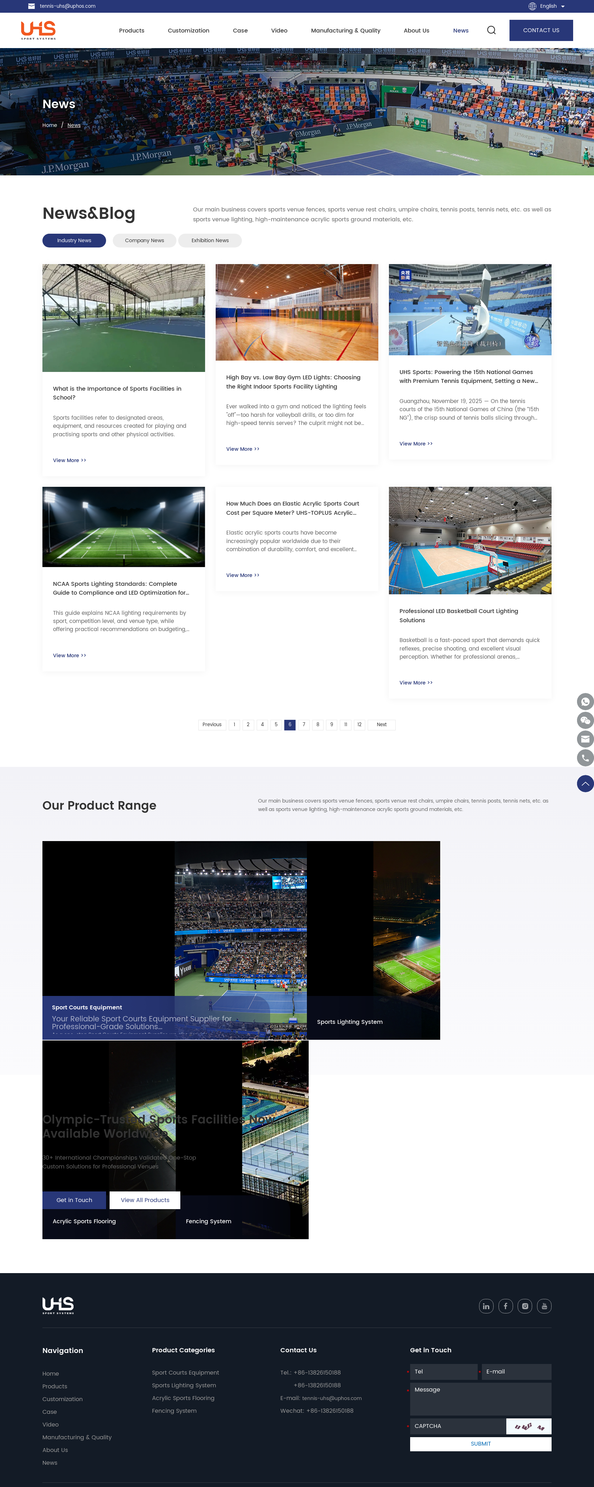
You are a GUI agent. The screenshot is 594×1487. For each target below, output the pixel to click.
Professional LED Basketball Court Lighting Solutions (467, 622)
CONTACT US (534, 30)
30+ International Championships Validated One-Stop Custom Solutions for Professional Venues (126, 1191)
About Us (415, 31)
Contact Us (300, 1370)
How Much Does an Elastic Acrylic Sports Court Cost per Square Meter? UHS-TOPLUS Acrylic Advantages (295, 514)
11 (351, 731)
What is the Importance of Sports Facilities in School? (121, 398)
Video (280, 31)
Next (390, 731)
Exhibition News (255, 241)
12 (367, 731)
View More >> (72, 464)
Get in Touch (74, 1230)
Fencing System (491, 1039)
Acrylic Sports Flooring (409, 1039)
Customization (193, 31)
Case (242, 31)
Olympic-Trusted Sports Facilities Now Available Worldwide (176, 1149)
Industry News (83, 241)
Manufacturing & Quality (345, 31)
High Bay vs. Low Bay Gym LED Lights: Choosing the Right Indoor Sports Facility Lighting (291, 387)
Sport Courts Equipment (92, 1024)
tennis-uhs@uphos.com (69, 6)
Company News (169, 241)
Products (137, 31)
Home (50, 125)
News (457, 31)
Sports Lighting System (320, 1039)
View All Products (145, 1230)
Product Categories (187, 1370)
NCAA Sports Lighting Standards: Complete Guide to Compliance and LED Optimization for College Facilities (123, 594)
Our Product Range (118, 816)
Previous (204, 731)
